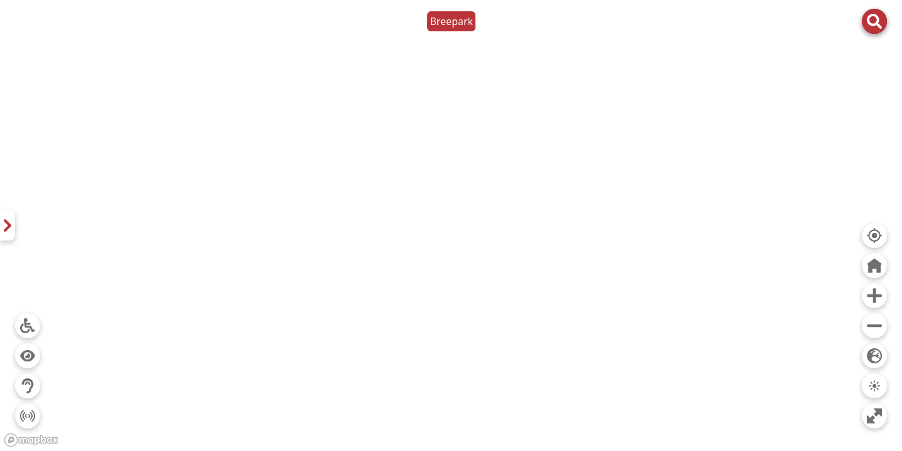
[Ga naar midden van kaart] (874, 265)
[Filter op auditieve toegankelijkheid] (27, 385)
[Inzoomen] (874, 295)
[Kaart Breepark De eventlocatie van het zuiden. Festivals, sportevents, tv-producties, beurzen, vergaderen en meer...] (7, 225)
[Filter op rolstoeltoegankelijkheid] (27, 325)
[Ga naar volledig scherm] (874, 415)
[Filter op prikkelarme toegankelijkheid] (27, 415)
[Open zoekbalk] (874, 21)
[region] (451, 225)
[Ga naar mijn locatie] (874, 235)
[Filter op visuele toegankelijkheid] (27, 355)
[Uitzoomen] (874, 325)
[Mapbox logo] (31, 440)
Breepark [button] (451, 21)
